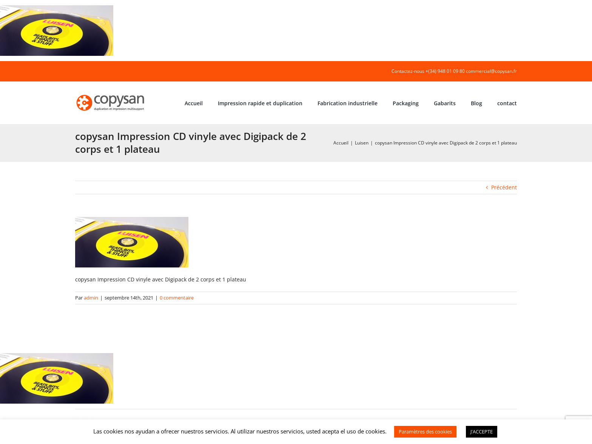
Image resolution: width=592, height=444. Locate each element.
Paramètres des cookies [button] (425, 431)
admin (91, 297)
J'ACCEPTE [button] (481, 431)
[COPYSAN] (111, 94)
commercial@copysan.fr (491, 71)
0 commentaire (177, 297)
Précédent (504, 187)
